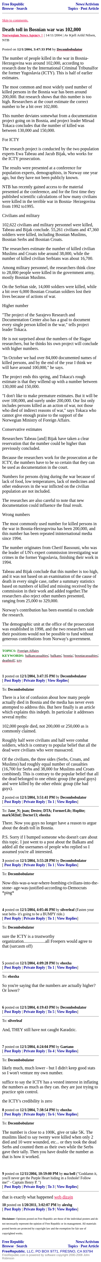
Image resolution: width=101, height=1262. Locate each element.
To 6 (51, 1114)
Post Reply (12, 680)
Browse (8, 9)
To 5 (51, 1012)
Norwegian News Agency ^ (22, 35)
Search (21, 9)
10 (4, 1205)
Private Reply (34, 680)
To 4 (51, 1051)
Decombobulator (73, 676)
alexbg (67, 1205)
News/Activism (87, 4)
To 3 (51, 1187)
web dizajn (63, 1197)
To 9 (51, 1209)
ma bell (69, 1174)
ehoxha (66, 963)
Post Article (90, 9)
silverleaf (67, 910)
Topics (73, 9)
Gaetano (67, 1047)
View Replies (58, 680)
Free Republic (13, 4)
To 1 (51, 802)
